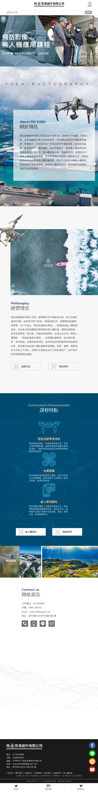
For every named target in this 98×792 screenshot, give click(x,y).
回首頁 (16, 787)
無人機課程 (31, 532)
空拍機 (19, 776)
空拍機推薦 (34, 776)
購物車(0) (80, 787)
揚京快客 (39, 781)
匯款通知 (48, 787)
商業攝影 (38, 773)
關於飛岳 (19, 773)
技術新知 (47, 773)
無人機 (26, 776)
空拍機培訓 (56, 776)
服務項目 (28, 773)
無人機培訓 (66, 776)
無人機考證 (77, 776)
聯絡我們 (49, 366)
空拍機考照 (45, 776)
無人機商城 (67, 773)
